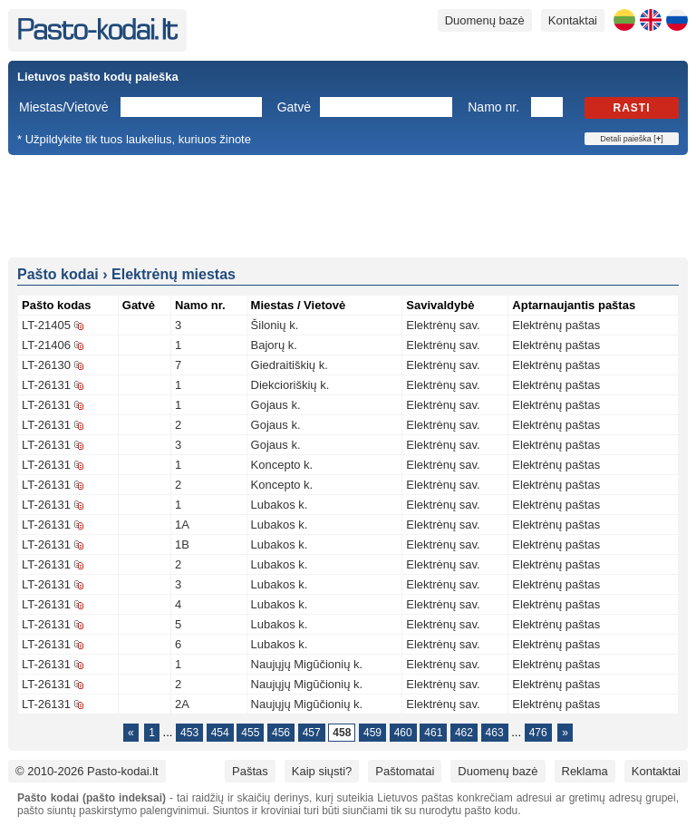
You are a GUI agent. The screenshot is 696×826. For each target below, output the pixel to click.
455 (250, 732)
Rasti (632, 108)
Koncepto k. (282, 464)
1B (182, 544)
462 (464, 732)
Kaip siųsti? (322, 771)
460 (403, 732)
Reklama (585, 771)
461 (433, 732)
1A (182, 524)
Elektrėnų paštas (556, 325)
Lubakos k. (279, 504)
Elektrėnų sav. (442, 325)
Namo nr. (493, 107)
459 (372, 732)
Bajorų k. (274, 345)
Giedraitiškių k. (289, 365)
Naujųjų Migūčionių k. (307, 664)
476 (538, 732)
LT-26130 (46, 365)
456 (281, 732)
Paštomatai (404, 771)
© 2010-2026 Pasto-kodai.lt (87, 771)
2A (182, 704)
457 (312, 732)
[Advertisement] (348, 205)
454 (220, 732)
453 (189, 732)
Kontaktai (572, 20)
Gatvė (294, 107)
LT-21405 (46, 325)
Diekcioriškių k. (290, 385)
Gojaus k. (276, 405)
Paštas (250, 771)
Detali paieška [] (631, 138)
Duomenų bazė (485, 20)
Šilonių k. (275, 325)
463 (495, 732)
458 (342, 732)
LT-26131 (46, 385)
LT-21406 (46, 345)
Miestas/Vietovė (64, 107)
